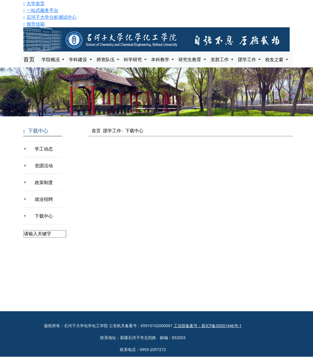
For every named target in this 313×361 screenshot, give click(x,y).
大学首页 (34, 3)
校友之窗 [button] (275, 59)
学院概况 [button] (51, 59)
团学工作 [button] (247, 59)
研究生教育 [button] (190, 59)
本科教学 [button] (160, 59)
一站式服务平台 (40, 10)
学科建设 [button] (78, 59)
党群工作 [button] (220, 59)
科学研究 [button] (133, 59)
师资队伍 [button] (106, 59)
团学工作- (113, 130)
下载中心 (134, 130)
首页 (29, 59)
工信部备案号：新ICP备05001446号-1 (208, 325)
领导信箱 (34, 24)
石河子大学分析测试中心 (50, 17)
